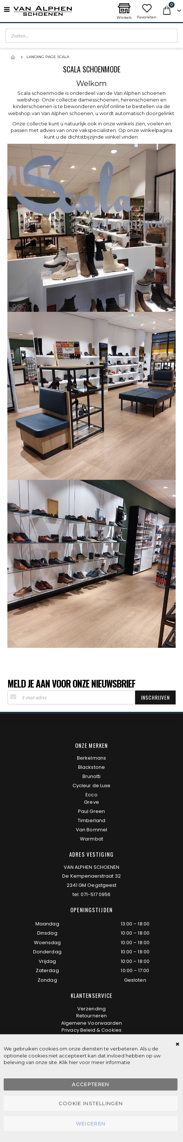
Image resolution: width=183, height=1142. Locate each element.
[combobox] (91, 36)
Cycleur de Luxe (91, 785)
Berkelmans (91, 757)
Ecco (91, 794)
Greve (91, 802)
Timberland (92, 820)
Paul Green (91, 811)
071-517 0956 (95, 894)
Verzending (91, 1008)
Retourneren (91, 1015)
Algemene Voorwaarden (91, 1023)
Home (13, 57)
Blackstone (91, 767)
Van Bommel (91, 829)
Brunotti (91, 776)
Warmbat (91, 838)
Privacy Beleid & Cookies (91, 1030)
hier (73, 1062)
